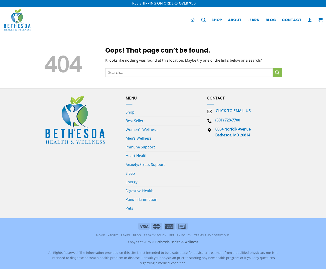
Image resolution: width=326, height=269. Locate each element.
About (235, 19)
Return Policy (180, 235)
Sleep (130, 173)
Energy (131, 181)
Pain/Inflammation (141, 199)
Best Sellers (135, 120)
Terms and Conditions (212, 235)
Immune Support (140, 147)
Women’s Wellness (142, 129)
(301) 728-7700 (227, 120)
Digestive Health (139, 190)
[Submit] (277, 72)
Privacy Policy (155, 235)
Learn (253, 19)
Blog (271, 19)
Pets (129, 208)
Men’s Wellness (139, 138)
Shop (216, 19)
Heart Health (137, 155)
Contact (292, 19)
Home (100, 235)
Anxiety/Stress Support (145, 164)
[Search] (203, 20)
